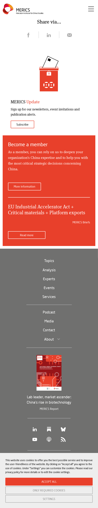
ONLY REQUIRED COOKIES (49, 490)
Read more (26, 235)
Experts (49, 279)
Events (49, 287)
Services (49, 296)
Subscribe (22, 124)
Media (49, 321)
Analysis (49, 270)
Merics (23, 9)
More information (24, 186)
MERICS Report (49, 408)
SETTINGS (49, 499)
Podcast (49, 312)
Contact (49, 330)
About (49, 339)
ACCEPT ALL (49, 481)
